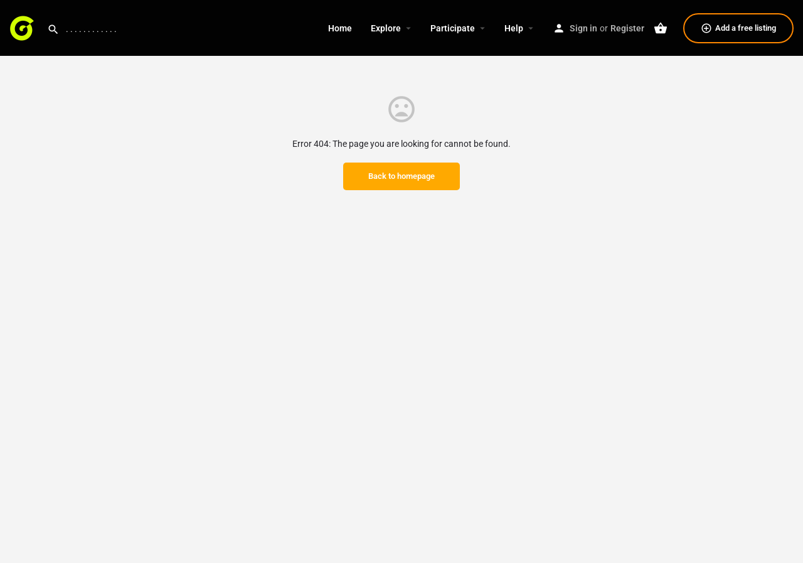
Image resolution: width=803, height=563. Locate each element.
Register (627, 28)
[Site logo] (23, 27)
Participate (452, 28)
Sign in (583, 28)
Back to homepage (401, 176)
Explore (386, 28)
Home (340, 28)
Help (513, 28)
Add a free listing (738, 28)
